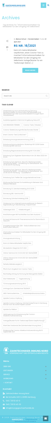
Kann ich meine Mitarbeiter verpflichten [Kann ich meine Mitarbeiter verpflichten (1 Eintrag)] (17, 243)
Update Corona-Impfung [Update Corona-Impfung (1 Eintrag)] (12, 298)
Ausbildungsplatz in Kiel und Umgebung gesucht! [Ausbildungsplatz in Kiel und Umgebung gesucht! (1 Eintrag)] (21, 120)
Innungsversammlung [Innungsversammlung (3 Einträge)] (11, 238)
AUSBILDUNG (8, 378)
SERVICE (6, 374)
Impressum (31, 419)
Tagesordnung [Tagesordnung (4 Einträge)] (24, 279)
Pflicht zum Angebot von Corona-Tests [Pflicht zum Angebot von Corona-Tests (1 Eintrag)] (17, 269)
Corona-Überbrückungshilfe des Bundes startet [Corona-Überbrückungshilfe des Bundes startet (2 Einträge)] (20, 130)
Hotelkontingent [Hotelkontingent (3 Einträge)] (24, 210)
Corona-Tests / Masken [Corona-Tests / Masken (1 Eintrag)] (32, 125)
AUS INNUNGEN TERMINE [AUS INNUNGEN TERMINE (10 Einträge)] (11, 125)
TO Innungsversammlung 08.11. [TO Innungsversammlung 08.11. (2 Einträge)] (14, 284)
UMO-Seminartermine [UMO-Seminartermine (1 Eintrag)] (11, 293)
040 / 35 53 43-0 (13, 401)
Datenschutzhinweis (25, 421)
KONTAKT (8, 382)
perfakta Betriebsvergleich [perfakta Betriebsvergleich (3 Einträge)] (12, 264)
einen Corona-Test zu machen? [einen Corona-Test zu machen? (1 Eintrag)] (14, 135)
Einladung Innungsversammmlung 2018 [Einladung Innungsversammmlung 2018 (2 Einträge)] (18, 139)
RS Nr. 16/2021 (25, 46)
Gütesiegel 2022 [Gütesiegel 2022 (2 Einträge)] (9, 210)
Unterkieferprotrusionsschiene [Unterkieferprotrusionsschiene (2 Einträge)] (33, 293)
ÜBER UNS (7, 366)
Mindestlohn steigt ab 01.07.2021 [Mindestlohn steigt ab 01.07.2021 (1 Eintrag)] (15, 248)
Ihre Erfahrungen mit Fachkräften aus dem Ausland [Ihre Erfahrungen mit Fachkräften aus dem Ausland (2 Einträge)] (21, 214)
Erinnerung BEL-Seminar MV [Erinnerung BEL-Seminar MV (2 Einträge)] (13, 194)
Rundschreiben (33, 39)
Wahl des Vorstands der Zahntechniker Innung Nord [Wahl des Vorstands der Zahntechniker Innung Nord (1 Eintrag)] (22, 325)
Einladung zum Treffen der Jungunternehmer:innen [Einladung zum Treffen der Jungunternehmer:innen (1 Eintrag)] (22, 177)
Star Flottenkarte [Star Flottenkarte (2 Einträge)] (9, 279)
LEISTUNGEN (8, 370)
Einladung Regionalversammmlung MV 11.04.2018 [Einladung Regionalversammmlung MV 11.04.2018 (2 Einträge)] (21, 151)
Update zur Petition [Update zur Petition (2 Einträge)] (10, 309)
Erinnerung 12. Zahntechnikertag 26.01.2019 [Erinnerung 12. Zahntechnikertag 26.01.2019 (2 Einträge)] (18, 189)
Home (25, 33)
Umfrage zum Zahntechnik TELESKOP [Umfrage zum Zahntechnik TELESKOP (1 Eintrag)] (16, 288)
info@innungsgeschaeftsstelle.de (20, 408)
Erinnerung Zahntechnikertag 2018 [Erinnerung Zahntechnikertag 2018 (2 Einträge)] (15, 198)
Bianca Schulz (21, 39)
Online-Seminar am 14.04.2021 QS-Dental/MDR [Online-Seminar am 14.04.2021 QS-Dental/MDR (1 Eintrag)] (20, 253)
